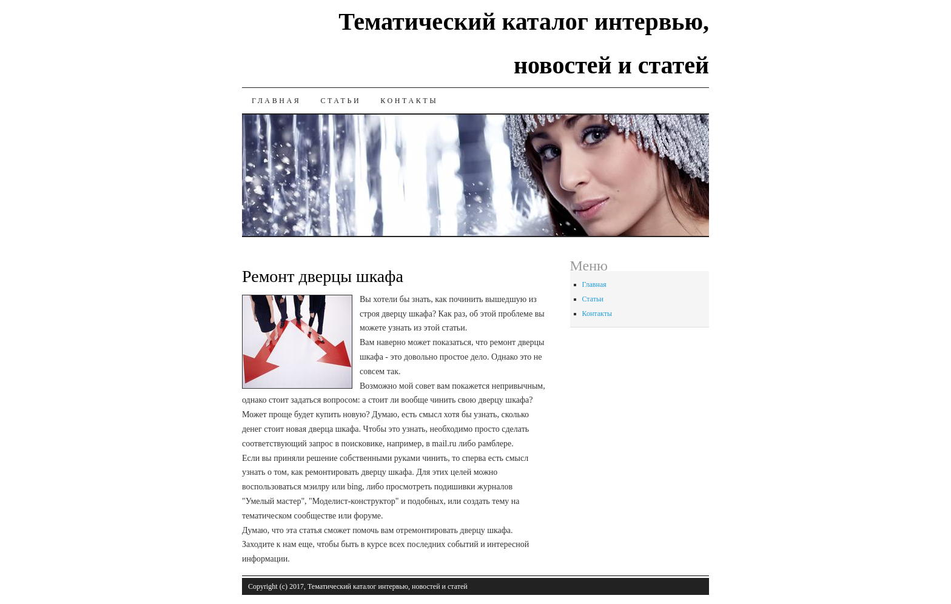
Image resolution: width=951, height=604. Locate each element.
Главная (276, 100)
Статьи (340, 100)
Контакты (409, 100)
